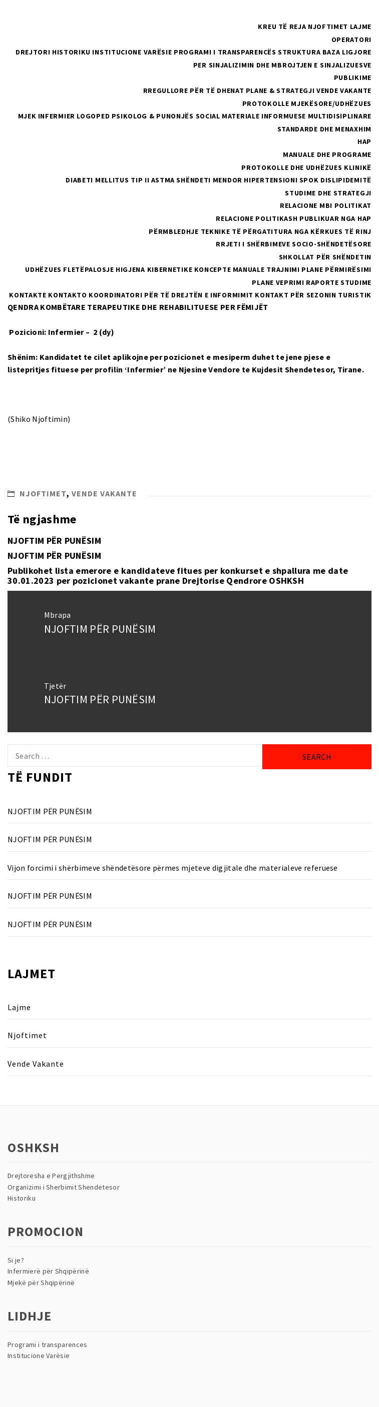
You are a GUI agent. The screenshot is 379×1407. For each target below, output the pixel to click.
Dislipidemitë (345, 179)
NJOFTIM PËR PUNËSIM (54, 540)
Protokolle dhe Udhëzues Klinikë (306, 167)
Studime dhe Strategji (328, 192)
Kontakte (28, 294)
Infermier (56, 115)
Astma (163, 179)
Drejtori (33, 51)
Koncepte (212, 269)
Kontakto (67, 294)
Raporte (322, 282)
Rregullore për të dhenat (193, 90)
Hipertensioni (270, 179)
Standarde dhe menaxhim (324, 128)
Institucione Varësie (132, 51)
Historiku (71, 51)
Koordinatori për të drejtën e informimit (171, 294)
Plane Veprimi (278, 282)
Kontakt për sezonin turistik (313, 294)
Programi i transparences (48, 1344)
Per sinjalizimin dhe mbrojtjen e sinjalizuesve (282, 64)
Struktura (299, 51)
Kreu (267, 26)
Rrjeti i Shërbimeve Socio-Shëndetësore (293, 243)
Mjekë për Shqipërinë (41, 1282)
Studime (355, 282)
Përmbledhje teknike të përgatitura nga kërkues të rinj (260, 231)
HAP (364, 141)
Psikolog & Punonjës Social (166, 115)
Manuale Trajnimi (266, 269)
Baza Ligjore (346, 51)
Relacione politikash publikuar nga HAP (293, 218)
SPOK (309, 179)
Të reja (292, 26)
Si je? (16, 1260)
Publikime (352, 77)
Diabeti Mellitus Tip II (107, 179)
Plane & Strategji (280, 90)
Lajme (361, 26)
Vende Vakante (343, 90)
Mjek (27, 115)
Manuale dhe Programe (327, 154)
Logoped (93, 115)
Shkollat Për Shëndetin (325, 256)
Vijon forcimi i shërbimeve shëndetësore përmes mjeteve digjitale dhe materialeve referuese (173, 868)
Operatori (351, 39)
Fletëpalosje (88, 269)
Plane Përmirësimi (336, 269)
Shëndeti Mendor (209, 179)
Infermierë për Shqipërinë (48, 1271)
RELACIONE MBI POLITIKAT (325, 205)
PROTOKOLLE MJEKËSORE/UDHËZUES (306, 103)
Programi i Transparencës (225, 51)
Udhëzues (43, 269)
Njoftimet (328, 26)
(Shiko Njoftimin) (39, 419)
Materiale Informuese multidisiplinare (296, 115)
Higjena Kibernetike (154, 269)
